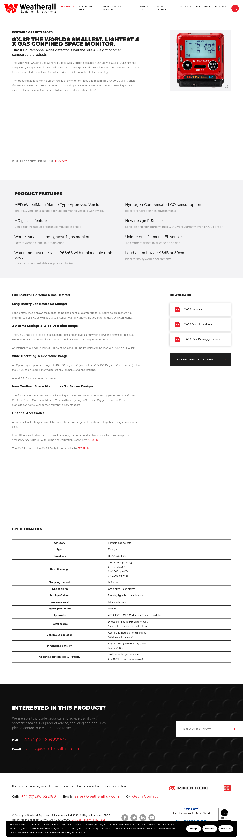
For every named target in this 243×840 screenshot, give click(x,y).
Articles (186, 6)
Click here (61, 161)
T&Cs (102, 819)
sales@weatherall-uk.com (52, 749)
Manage (226, 828)
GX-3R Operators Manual (194, 324)
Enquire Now (197, 728)
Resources (203, 6)
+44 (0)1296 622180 (44, 740)
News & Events (161, 8)
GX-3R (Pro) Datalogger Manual (198, 339)
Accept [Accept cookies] (193, 828)
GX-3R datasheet (189, 309)
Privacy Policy (64, 832)
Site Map (76, 819)
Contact (221, 6)
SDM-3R (93, 440)
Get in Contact (145, 796)
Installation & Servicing (112, 8)
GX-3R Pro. (84, 448)
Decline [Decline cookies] (209, 828)
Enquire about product (195, 359)
